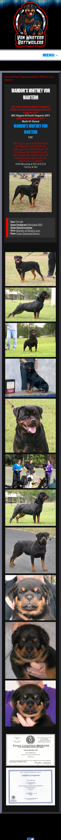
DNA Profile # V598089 (30, 161)
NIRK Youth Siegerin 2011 (30, 118)
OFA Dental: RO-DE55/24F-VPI (30, 158)
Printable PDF (35, 225)
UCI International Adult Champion (30, 107)
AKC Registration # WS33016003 (30, 143)
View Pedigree (18, 225)
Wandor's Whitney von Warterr (28, 78)
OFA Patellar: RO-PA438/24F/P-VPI (30, 155)
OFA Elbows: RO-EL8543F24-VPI (30, 152)
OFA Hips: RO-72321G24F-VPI (30, 146)
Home (7, 77)
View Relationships (21, 227)
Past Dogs (20, 77)
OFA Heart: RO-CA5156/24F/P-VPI (30, 149)
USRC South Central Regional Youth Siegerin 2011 (30, 111)
